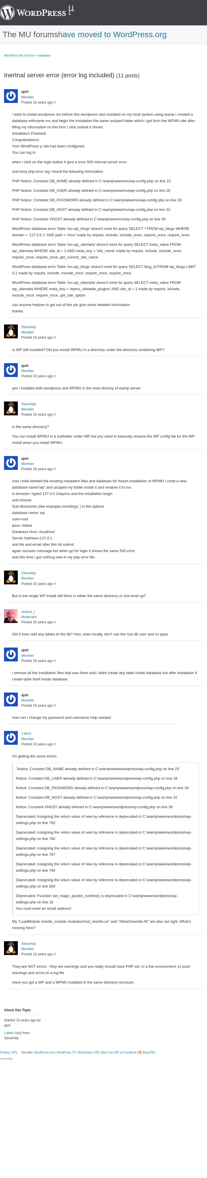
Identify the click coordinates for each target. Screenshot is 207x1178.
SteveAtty (28, 327)
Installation (44, 55)
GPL (15, 1052)
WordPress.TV (66, 1052)
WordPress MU (43, 12)
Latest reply (13, 1033)
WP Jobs (100, 1052)
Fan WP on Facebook (123, 1052)
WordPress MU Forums (19, 55)
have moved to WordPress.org (112, 35)
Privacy (4, 1052)
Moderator (29, 617)
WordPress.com (44, 1052)
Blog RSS (149, 1052)
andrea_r (28, 612)
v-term (26, 733)
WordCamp (85, 1052)
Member (27, 97)
